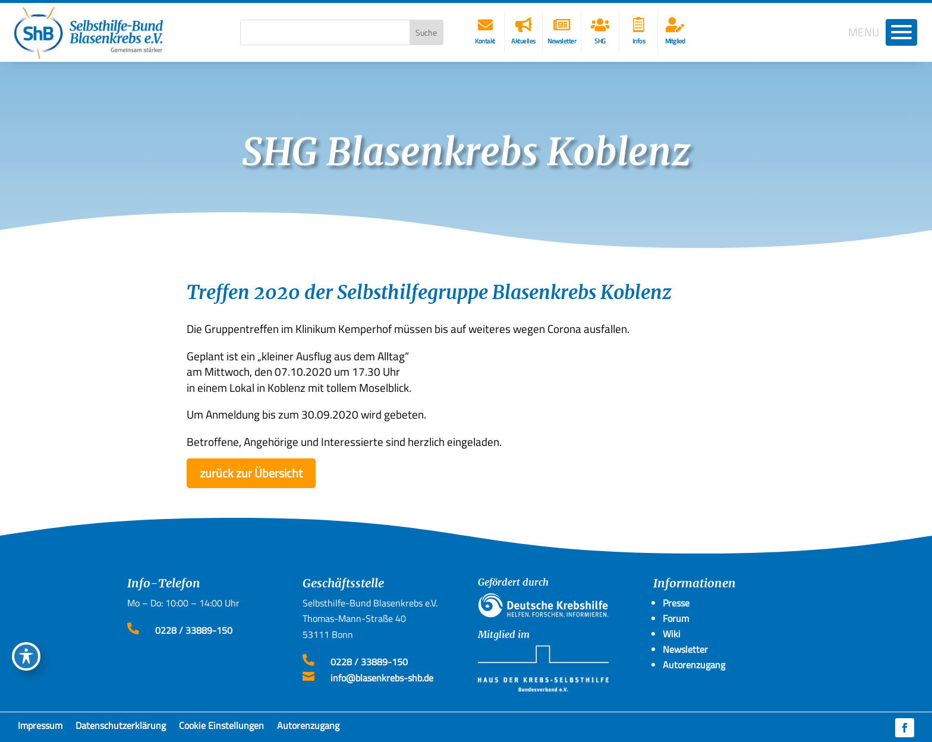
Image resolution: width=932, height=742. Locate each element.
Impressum (40, 727)
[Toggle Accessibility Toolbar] (26, 656)
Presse (676, 603)
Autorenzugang (308, 727)
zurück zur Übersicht (251, 473)
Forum (676, 618)
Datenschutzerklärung (120, 727)
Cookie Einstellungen (221, 727)
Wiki (672, 634)
